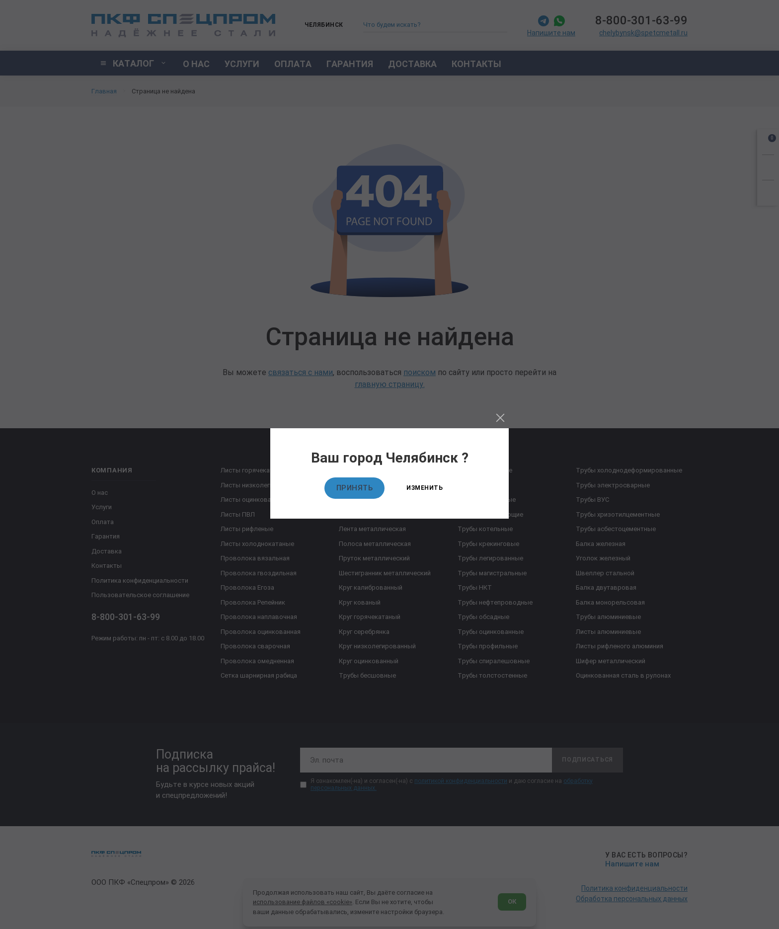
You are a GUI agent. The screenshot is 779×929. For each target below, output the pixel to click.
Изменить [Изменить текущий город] (424, 487)
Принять (354, 487)
